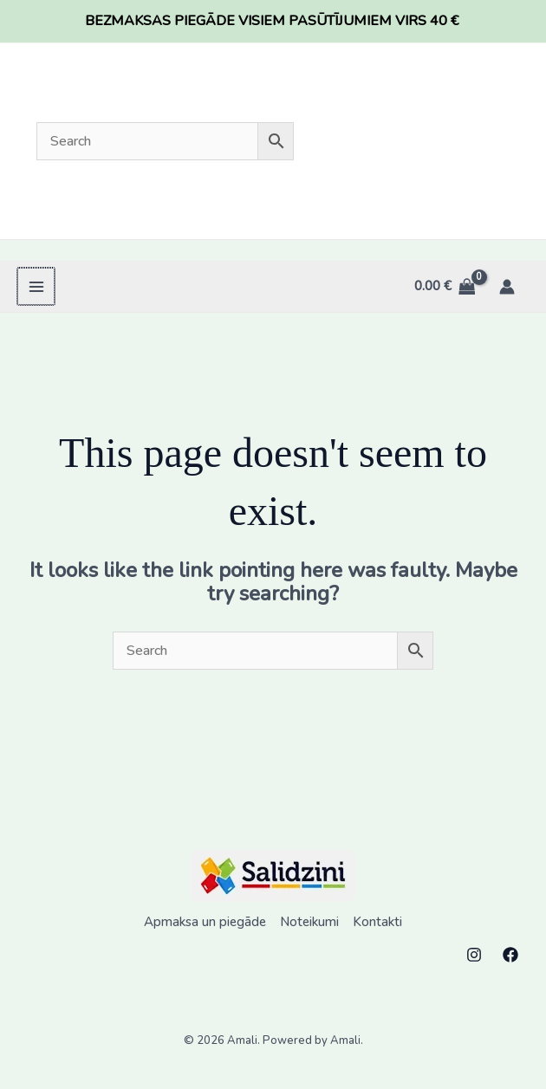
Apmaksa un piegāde (205, 921)
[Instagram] (474, 955)
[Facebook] (510, 955)
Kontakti (377, 921)
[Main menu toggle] (35, 286)
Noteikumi (309, 921)
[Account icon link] (507, 287)
